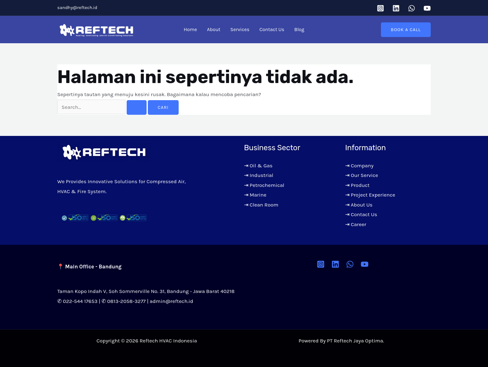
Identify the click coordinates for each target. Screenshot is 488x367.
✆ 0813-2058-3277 (123, 301)
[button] (406, 29)
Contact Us (271, 29)
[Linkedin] (396, 8)
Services (239, 29)
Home (190, 29)
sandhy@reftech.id (77, 7)
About (213, 29)
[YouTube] (427, 8)
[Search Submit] (137, 107)
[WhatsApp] (411, 8)
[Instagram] (380, 8)
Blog (299, 29)
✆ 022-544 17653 (77, 301)
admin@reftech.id (171, 301)
